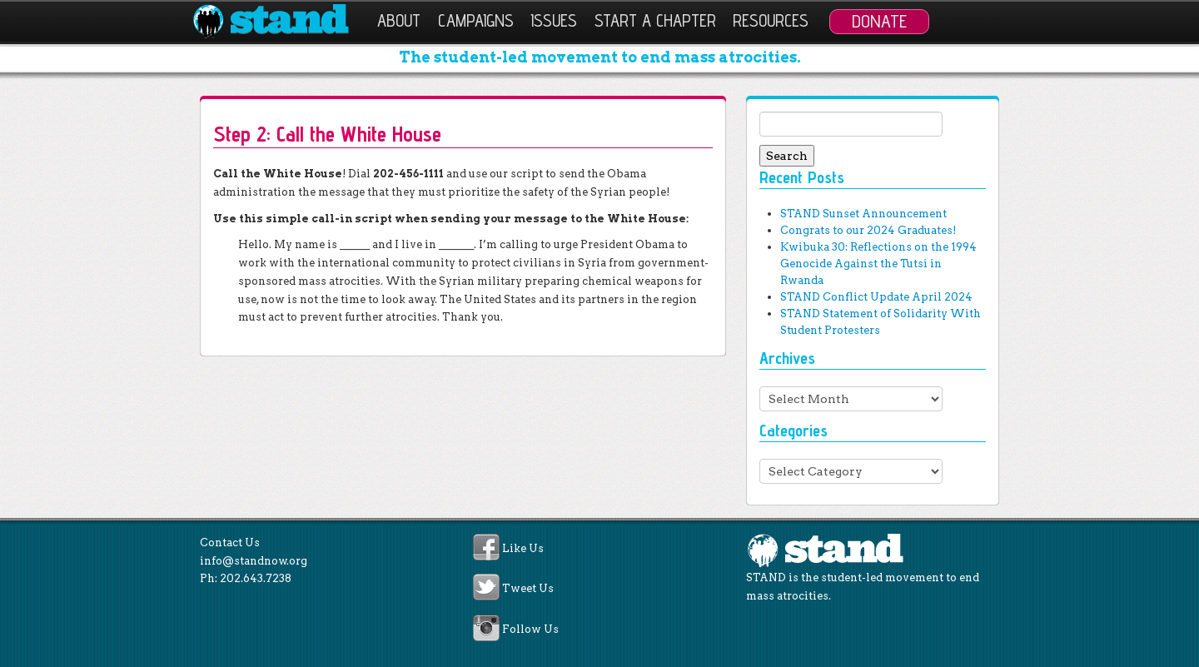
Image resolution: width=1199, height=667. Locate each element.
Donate (879, 21)
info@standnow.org (253, 561)
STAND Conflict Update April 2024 (876, 297)
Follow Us (530, 629)
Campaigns (476, 20)
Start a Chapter (655, 20)
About (398, 20)
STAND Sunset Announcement (863, 213)
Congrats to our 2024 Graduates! (868, 230)
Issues (553, 20)
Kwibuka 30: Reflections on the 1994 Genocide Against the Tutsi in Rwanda (878, 263)
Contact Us (230, 542)
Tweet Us (528, 589)
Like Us (523, 548)
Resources (770, 20)
